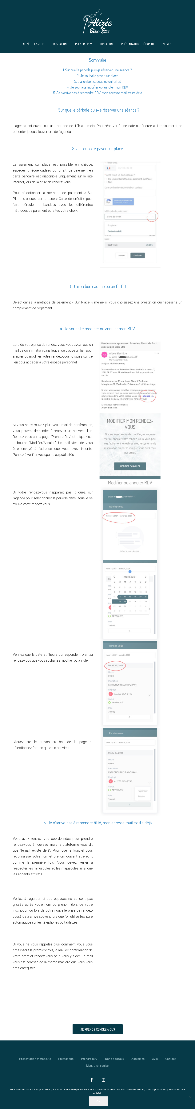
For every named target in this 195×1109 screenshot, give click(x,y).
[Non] (190, 1097)
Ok (98, 1101)
